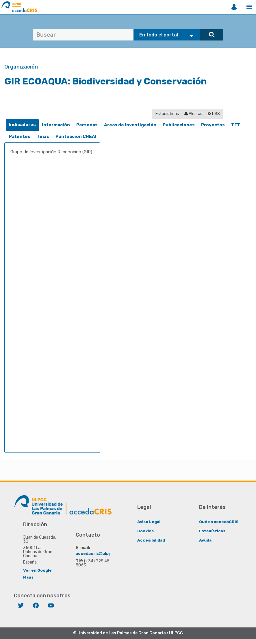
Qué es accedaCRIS (219, 521)
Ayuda (205, 540)
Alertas (193, 113)
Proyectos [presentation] (213, 125)
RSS (214, 113)
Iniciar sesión (234, 6)
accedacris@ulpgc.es (98, 553)
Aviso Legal (149, 521)
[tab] (22, 125)
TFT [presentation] (235, 125)
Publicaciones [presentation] (179, 125)
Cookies (145, 530)
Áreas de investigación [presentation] (130, 125)
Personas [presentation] (87, 125)
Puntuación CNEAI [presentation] (76, 136)
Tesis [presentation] (43, 136)
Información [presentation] (56, 125)
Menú (249, 6)
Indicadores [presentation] (22, 124)
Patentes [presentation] (19, 136)
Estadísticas (167, 113)
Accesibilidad (151, 540)
